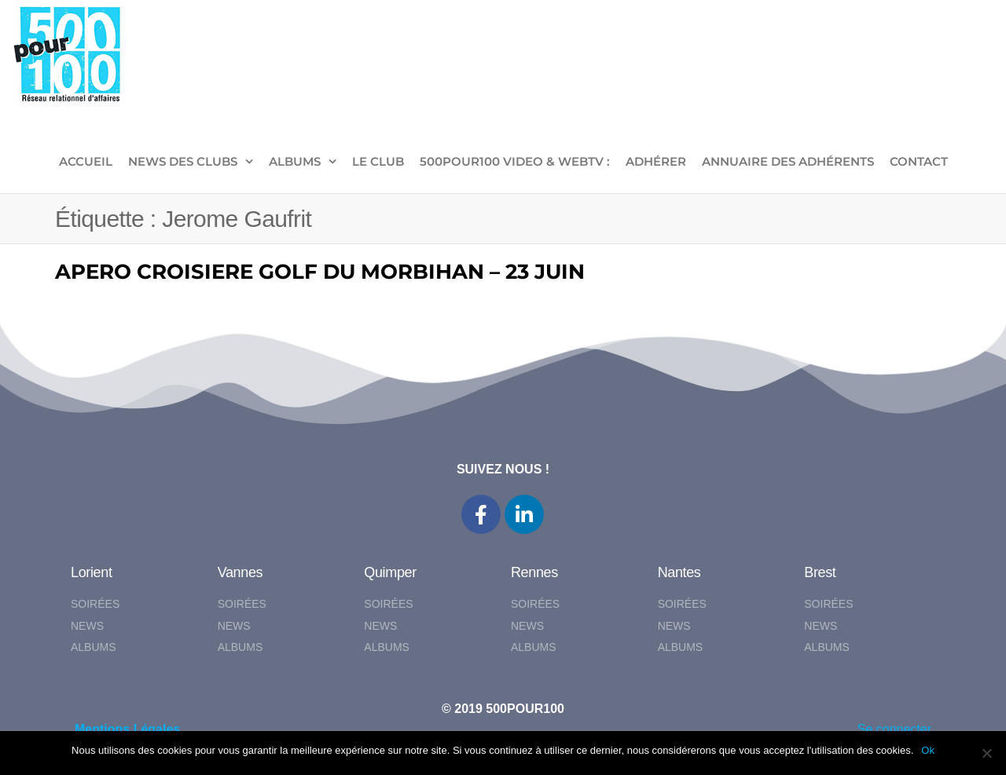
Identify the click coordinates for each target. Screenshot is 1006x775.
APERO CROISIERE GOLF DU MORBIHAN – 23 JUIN (320, 271)
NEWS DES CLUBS (182, 161)
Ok (927, 750)
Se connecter (894, 729)
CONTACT (919, 161)
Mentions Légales (127, 729)
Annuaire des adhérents (788, 161)
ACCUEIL (85, 161)
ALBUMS (295, 161)
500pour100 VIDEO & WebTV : (515, 161)
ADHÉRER (656, 161)
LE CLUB (378, 161)
